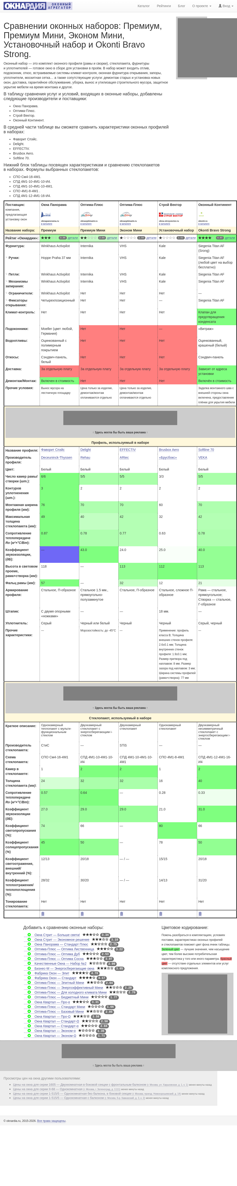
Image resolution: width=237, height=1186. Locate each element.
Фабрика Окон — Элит (46, 973)
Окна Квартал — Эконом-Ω (50, 1036)
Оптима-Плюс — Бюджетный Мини (56, 997)
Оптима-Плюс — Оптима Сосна (54, 959)
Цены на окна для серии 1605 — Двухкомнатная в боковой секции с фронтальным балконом (100, 1084)
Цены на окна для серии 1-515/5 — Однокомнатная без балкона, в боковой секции (97, 1093)
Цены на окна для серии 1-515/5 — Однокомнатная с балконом (79, 1098)
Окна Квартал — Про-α (47, 1002)
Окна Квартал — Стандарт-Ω (51, 1021)
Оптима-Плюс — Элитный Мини (54, 983)
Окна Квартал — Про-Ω (47, 1016)
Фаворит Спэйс (53, 450)
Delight (85, 450)
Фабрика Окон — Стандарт (50, 978)
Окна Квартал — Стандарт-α (51, 1026)
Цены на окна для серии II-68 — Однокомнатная (66, 1089)
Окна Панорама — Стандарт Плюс (56, 944)
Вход (225, 6)
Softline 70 (206, 450)
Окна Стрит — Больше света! (52, 935)
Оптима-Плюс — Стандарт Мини (54, 1007)
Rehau (85, 457)
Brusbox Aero (169, 450)
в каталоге (46, 224)
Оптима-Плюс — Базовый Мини (54, 1011)
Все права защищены (51, 1121)
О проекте (201, 6)
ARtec (124, 457)
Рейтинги (164, 6)
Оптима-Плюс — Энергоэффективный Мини (63, 988)
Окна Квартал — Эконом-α (49, 1031)
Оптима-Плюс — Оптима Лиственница (59, 949)
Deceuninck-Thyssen (56, 457)
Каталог (144, 6)
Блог (181, 6)
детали (73, 238)
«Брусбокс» (168, 457)
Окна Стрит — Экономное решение (56, 940)
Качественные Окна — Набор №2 (55, 963)
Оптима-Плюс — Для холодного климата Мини (65, 992)
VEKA (202, 457)
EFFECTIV (128, 450)
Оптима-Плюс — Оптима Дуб (52, 954)
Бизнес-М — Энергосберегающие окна (59, 968)
